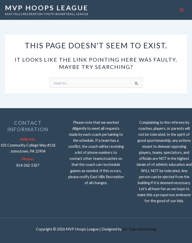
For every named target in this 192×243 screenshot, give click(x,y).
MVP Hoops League (46, 8)
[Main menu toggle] (181, 10)
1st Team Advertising (139, 229)
